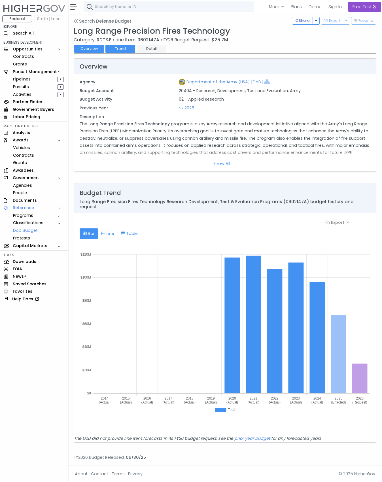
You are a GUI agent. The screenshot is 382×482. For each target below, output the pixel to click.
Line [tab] (107, 233)
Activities (22, 94)
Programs (23, 215)
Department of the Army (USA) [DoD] (224, 82)
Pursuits (21, 87)
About (81, 474)
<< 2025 (186, 108)
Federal (17, 19)
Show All (221, 163)
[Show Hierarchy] (267, 81)
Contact (99, 474)
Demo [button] (315, 7)
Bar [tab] (89, 233)
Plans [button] (296, 7)
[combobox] (169, 6)
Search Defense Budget (102, 21)
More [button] (275, 7)
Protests (21, 238)
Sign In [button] (335, 7)
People (20, 193)
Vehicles (21, 147)
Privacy (135, 474)
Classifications (28, 223)
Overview (89, 48)
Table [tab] (129, 233)
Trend (120, 48)
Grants (20, 64)
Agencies (22, 185)
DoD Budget (25, 230)
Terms (118, 474)
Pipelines (22, 79)
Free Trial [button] (365, 7)
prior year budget (252, 438)
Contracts (23, 56)
